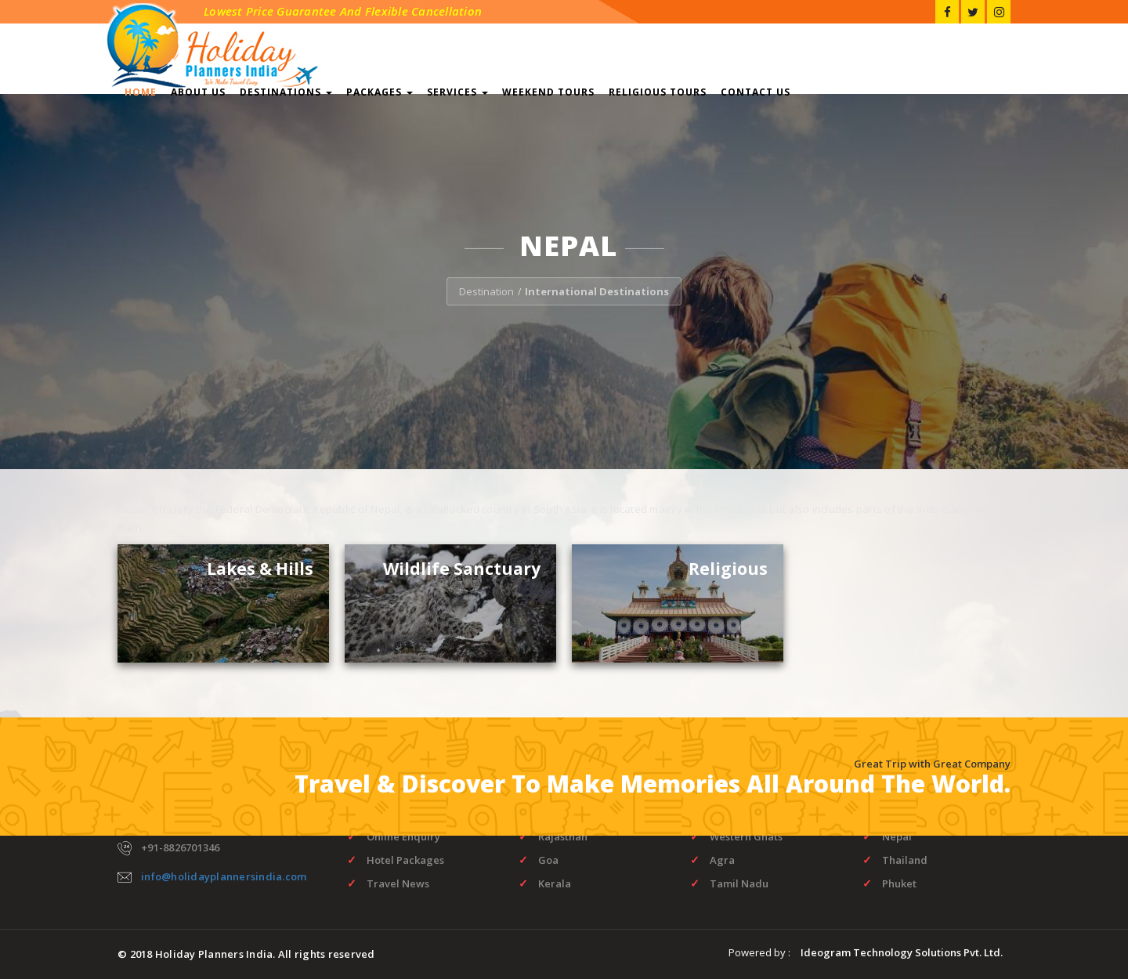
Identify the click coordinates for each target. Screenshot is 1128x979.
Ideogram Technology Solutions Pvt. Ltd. (902, 952)
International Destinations (597, 291)
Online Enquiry (403, 836)
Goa (548, 860)
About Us (198, 92)
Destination (486, 291)
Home (141, 92)
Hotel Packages (405, 860)
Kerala (554, 883)
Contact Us (755, 92)
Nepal (897, 836)
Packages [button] (379, 92)
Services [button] (457, 92)
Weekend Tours (548, 92)
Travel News (398, 883)
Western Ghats (746, 836)
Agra (722, 860)
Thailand (904, 860)
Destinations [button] (286, 92)
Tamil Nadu (739, 883)
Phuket (899, 883)
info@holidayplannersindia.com (223, 876)
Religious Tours (658, 92)
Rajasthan (563, 836)
